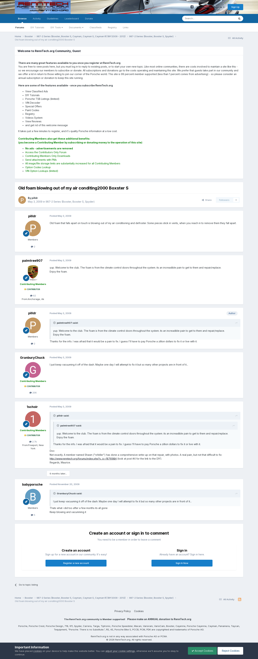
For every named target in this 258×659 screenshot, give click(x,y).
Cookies (139, 611)
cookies (37, 651)
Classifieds (96, 27)
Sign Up (235, 7)
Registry (112, 27)
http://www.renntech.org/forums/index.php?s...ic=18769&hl (83, 458)
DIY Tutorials (37, 27)
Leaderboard (72, 18)
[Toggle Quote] (54, 322)
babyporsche (32, 484)
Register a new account (76, 563)
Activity (37, 18)
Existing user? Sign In (211, 7)
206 (33, 392)
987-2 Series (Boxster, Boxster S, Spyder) (70, 201)
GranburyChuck (32, 357)
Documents (76, 27)
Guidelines (52, 18)
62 (33, 295)
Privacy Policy (123, 611)
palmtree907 (32, 260)
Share (207, 200)
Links (125, 27)
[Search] (200, 18)
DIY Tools (57, 27)
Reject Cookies (230, 650)
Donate (89, 18)
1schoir (32, 407)
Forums (19, 27)
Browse (22, 20)
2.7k (33, 441)
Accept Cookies (202, 650)
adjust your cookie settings (120, 651)
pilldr (32, 216)
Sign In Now (182, 563)
